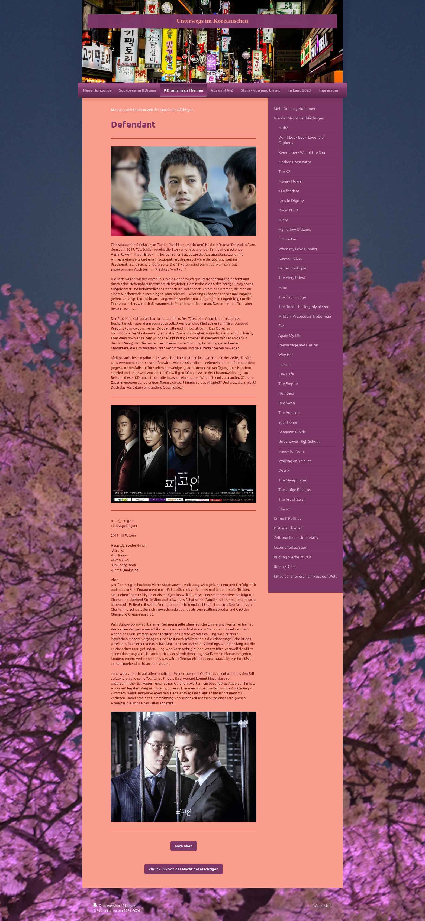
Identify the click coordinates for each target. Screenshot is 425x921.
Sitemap (129, 905)
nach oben (183, 846)
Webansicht (322, 905)
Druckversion (107, 905)
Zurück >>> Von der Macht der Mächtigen (183, 869)
